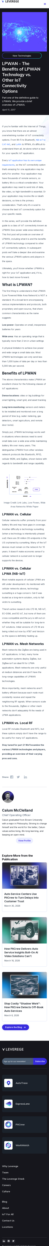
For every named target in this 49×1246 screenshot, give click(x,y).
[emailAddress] (17, 1061)
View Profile (24, 840)
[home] (9, 1)
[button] (45, 4)
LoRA (18, 144)
